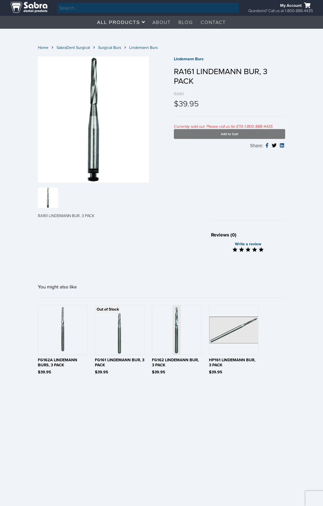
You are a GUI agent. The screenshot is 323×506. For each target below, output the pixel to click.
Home (43, 47)
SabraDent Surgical (73, 47)
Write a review (248, 244)
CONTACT (213, 22)
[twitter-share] (274, 145)
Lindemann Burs (143, 47)
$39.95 (44, 372)
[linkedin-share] (282, 145)
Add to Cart (229, 134)
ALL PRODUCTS (121, 22)
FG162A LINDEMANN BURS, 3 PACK (57, 363)
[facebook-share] (267, 145)
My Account (291, 5)
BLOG (185, 22)
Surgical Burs (109, 47)
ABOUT (161, 22)
